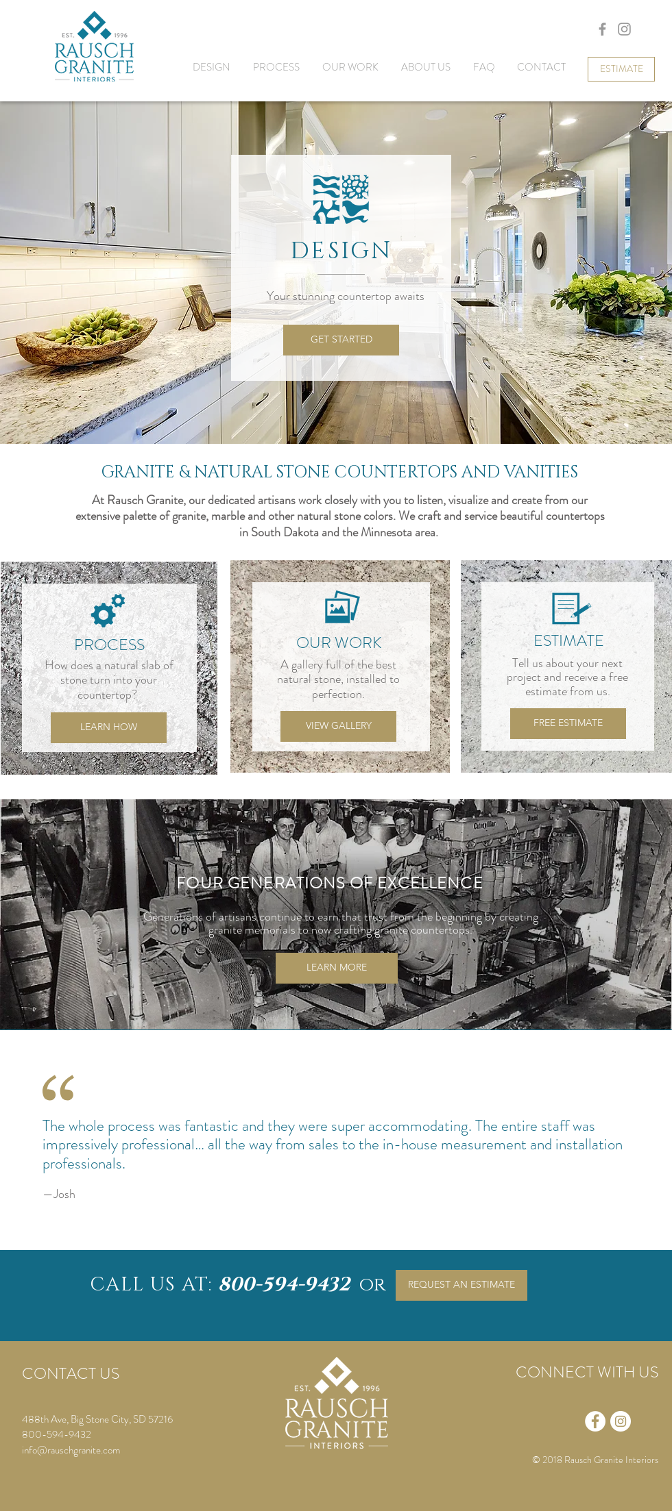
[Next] (651, 1142)
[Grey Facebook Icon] (602, 29)
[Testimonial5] (376, 1232)
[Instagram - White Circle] (620, 1421)
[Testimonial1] (300, 1231)
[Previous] (22, 1142)
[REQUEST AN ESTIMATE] (461, 1285)
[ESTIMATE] (621, 69)
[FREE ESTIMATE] (568, 723)
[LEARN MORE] (337, 968)
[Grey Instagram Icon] (624, 29)
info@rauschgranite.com (71, 1450)
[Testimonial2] (320, 1232)
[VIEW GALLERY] (338, 726)
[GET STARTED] (341, 340)
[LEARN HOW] (109, 727)
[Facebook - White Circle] (595, 1421)
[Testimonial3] (338, 1232)
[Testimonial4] (357, 1232)
